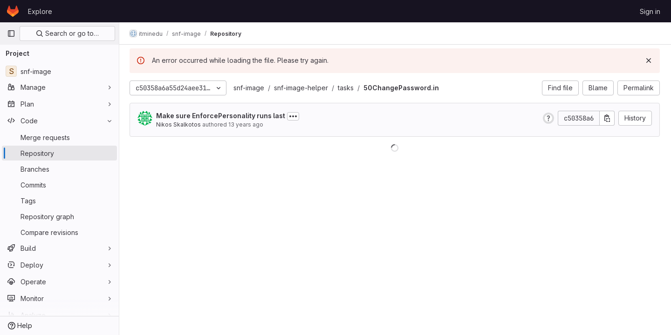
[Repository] (59, 153)
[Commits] (59, 184)
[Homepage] (13, 11)
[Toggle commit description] (294, 116)
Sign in (650, 11)
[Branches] (59, 168)
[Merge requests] (59, 137)
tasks (347, 88)
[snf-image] (59, 71)
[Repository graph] (59, 216)
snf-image (249, 88)
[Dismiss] (648, 60)
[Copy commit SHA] (607, 118)
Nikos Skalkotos (179, 124)
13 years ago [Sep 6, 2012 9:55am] (246, 124)
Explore (40, 11)
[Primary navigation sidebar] (11, 33)
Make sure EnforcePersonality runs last (221, 116)
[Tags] (59, 200)
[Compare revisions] (59, 232)
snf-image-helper (302, 88)
